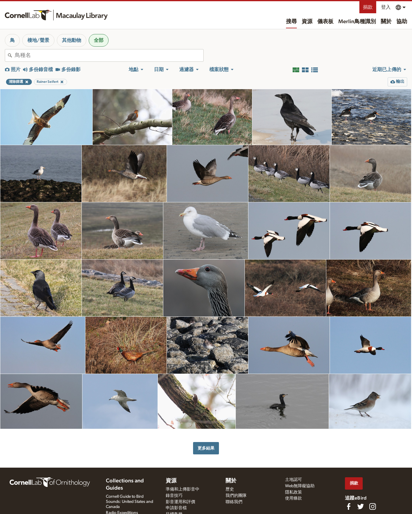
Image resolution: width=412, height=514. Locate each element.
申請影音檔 (176, 508)
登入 (386, 7)
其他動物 (71, 40)
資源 (307, 21)
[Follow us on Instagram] (372, 506)
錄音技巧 (174, 496)
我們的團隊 (236, 496)
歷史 (230, 489)
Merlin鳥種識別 (357, 21)
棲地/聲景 (38, 40)
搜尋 (291, 21)
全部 (98, 40)
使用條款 (293, 498)
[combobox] (109, 55)
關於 (386, 21)
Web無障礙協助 (300, 486)
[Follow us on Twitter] (360, 506)
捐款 (368, 7)
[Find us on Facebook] (348, 506)
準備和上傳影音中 (182, 489)
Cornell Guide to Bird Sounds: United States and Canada (129, 501)
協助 (401, 21)
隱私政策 (293, 492)
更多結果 (206, 448)
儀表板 (325, 21)
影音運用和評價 (180, 502)
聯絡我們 (234, 502)
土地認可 (293, 480)
